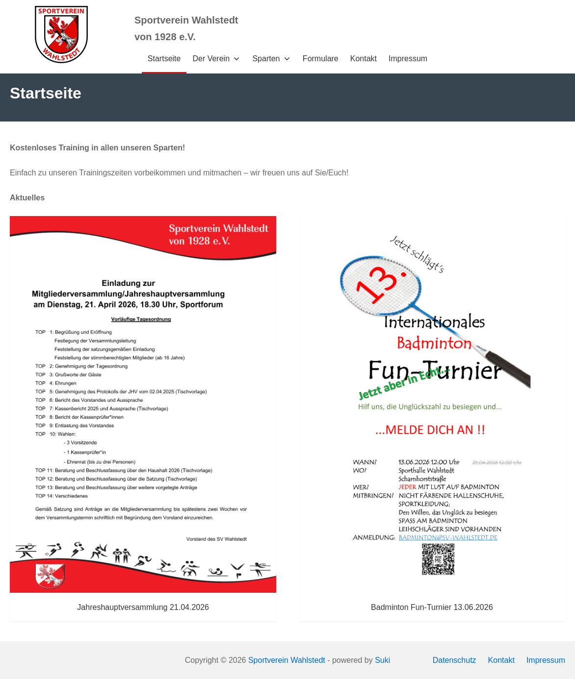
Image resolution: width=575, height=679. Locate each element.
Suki (382, 660)
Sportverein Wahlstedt (286, 660)
